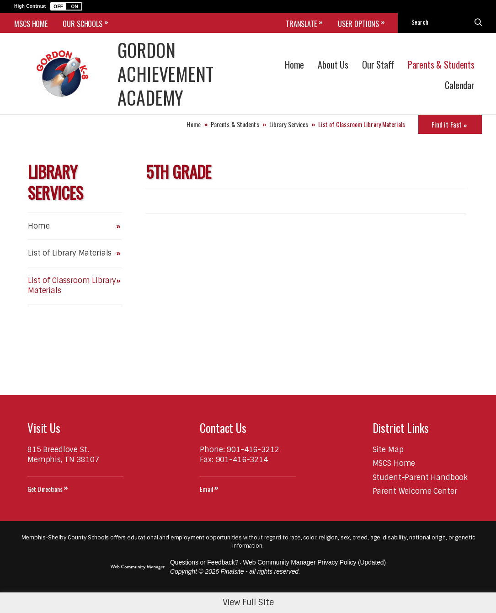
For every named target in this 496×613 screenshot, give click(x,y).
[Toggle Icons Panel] (450, 124)
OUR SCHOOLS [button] (82, 23)
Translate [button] (301, 23)
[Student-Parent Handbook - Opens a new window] (420, 477)
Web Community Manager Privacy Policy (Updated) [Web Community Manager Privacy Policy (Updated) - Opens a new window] (314, 562)
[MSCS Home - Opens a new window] (394, 463)
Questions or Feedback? (204, 562)
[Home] (294, 63)
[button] (66, 6)
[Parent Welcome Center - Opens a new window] (415, 491)
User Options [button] (358, 23)
